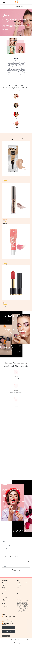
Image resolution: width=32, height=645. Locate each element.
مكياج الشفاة (16, 118)
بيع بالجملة (19, 584)
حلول (4, 585)
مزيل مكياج (16, 127)
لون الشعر (4, 595)
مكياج (4, 603)
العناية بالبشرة (5, 601)
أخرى (18, 587)
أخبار (4, 588)
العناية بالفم (5, 604)
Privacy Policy (16, 642)
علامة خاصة (19, 585)
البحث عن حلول (5, 29)
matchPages (19, 641)
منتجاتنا (3, 593)
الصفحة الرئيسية (17, 6)
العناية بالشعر (5, 597)
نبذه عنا (4, 582)
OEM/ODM (8, 631)
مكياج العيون (16, 108)
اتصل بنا (15, 76)
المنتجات (4, 584)
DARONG (11, 6)
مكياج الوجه (16, 99)
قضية (4, 587)
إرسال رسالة (15, 570)
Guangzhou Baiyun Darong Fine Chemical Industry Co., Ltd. (19, 639)
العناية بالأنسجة (5, 606)
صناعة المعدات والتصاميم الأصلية (22, 582)
